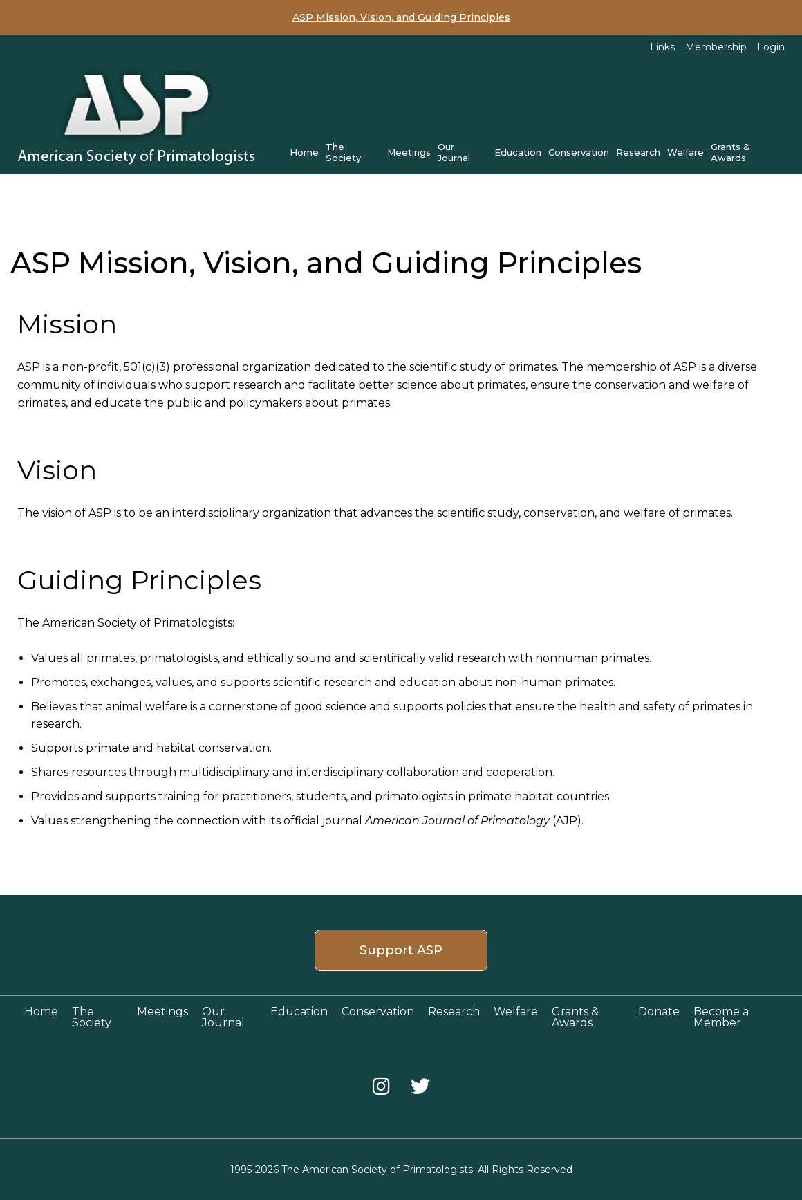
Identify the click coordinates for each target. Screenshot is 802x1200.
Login (771, 47)
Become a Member (721, 1017)
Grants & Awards (730, 152)
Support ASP (401, 950)
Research (638, 152)
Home (304, 152)
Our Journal (454, 152)
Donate (659, 1011)
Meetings (409, 152)
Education (517, 152)
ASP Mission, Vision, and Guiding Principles (401, 17)
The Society (343, 152)
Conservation (578, 152)
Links (662, 47)
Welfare (685, 152)
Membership (716, 47)
